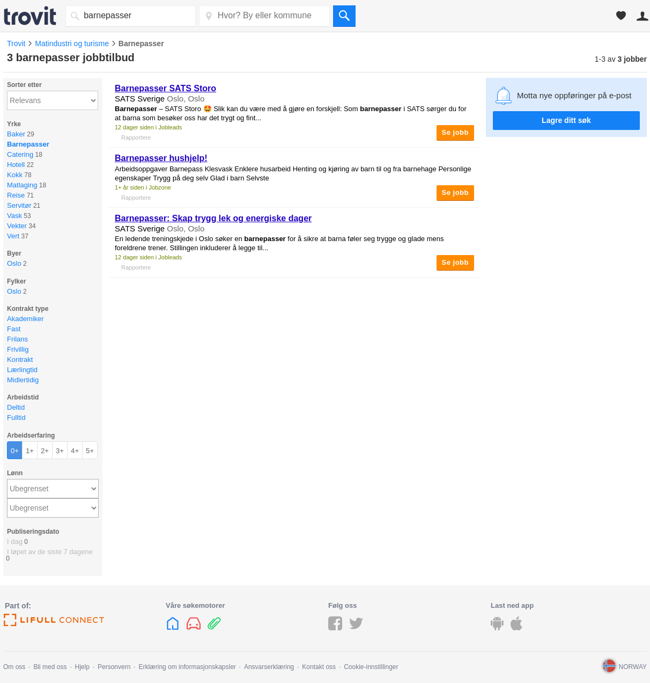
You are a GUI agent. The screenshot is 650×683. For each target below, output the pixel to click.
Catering (20, 154)
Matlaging (22, 185)
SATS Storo (165, 88)
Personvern (114, 667)
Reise (16, 195)
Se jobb (455, 132)
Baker (16, 134)
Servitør (19, 205)
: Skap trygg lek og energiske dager (213, 218)
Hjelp (82, 667)
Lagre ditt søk (566, 120)
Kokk (15, 175)
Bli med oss (50, 667)
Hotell (16, 165)
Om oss (14, 667)
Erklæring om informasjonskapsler (186, 667)
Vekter (17, 226)
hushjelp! (161, 158)
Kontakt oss (319, 667)
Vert (13, 236)
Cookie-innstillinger (371, 667)
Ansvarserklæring (269, 667)
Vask (14, 216)
